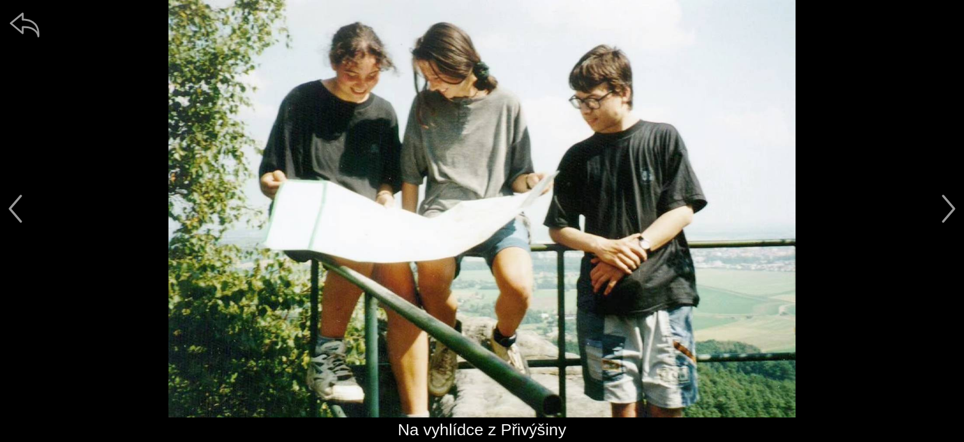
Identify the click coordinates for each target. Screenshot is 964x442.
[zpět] (24, 24)
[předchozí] (15, 208)
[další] (948, 208)
